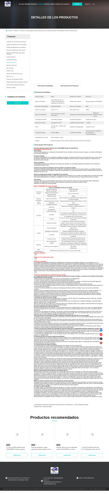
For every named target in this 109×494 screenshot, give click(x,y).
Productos (41, 4)
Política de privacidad (17, 489)
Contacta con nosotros (62, 4)
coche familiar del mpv (81, 404)
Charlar (77, 4)
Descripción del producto (70, 86)
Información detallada (45, 86)
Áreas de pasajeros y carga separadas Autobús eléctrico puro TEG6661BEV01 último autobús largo (41, 448)
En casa (21, 4)
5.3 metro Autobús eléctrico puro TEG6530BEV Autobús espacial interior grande (15, 448)
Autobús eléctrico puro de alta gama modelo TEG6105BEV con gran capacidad (66, 448)
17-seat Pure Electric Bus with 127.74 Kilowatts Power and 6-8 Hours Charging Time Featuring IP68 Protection (92, 448)
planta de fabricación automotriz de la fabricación (58, 404)
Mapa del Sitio (7, 489)
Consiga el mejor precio (77, 78)
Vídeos (52, 4)
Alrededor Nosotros (31, 4)
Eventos (47, 4)
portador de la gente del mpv (43, 406)
